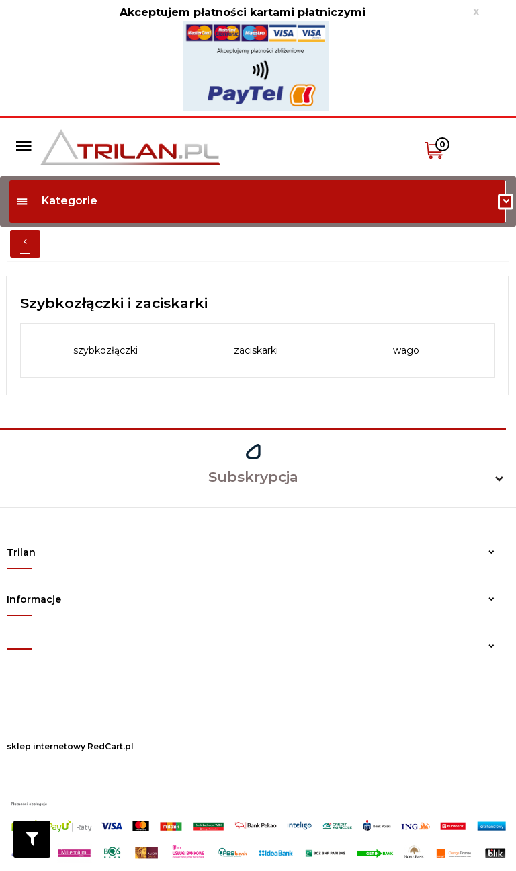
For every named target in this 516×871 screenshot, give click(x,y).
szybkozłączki (105, 350)
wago (406, 350)
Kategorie (56, 200)
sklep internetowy (46, 746)
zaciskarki (256, 350)
